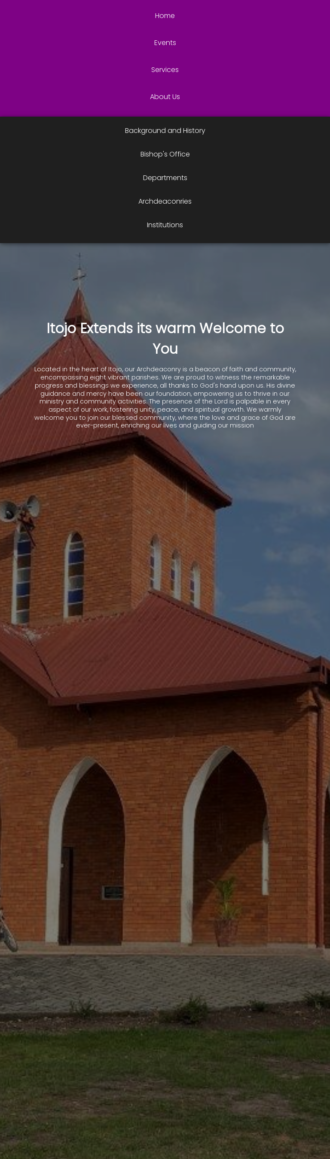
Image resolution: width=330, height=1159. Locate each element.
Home (165, 16)
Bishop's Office (165, 154)
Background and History (165, 130)
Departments (165, 178)
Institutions (165, 225)
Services (165, 70)
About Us (165, 97)
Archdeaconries (165, 201)
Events (165, 43)
